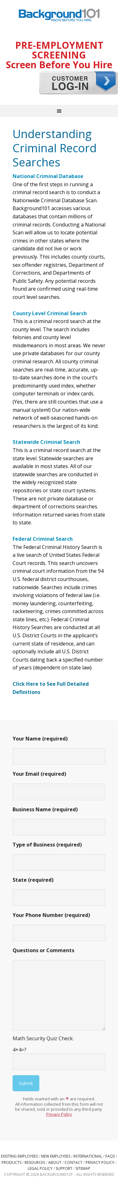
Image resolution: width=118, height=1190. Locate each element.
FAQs (110, 1156)
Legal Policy (40, 1168)
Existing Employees (19, 1156)
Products (11, 1162)
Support (64, 1168)
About (54, 1162)
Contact (73, 1162)
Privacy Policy (59, 1114)
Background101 (59, 15)
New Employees (55, 1156)
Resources (35, 1162)
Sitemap (83, 1168)
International (87, 1156)
